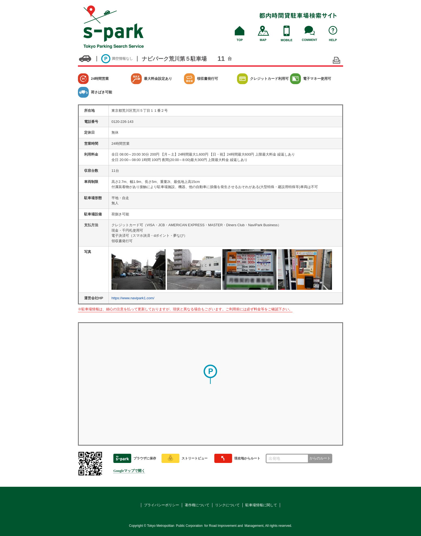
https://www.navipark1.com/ (132, 298)
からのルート (320, 458)
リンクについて (227, 505)
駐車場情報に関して (261, 505)
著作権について (197, 505)
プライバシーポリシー (161, 505)
